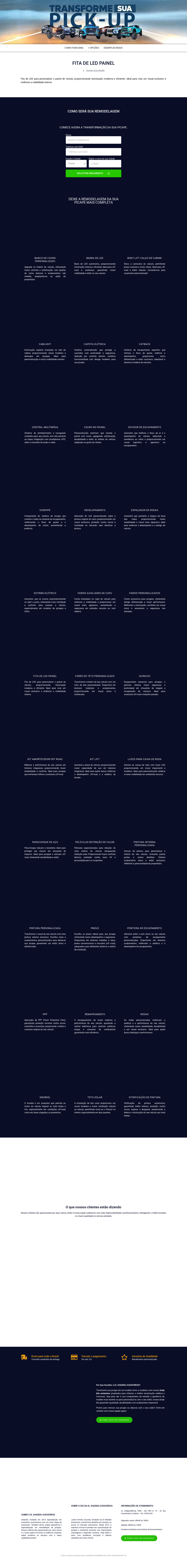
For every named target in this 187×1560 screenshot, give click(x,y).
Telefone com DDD (74, 147)
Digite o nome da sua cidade (102, 159)
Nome (68, 135)
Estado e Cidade (73, 159)
